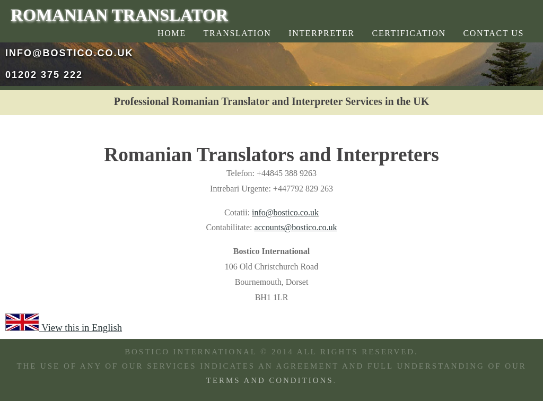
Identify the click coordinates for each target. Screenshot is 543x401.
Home (171, 33)
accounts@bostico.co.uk (296, 227)
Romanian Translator (119, 14)
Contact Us (493, 33)
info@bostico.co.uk (69, 53)
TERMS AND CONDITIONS (270, 380)
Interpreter (321, 33)
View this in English (63, 327)
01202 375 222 (44, 74)
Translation (238, 33)
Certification (409, 33)
